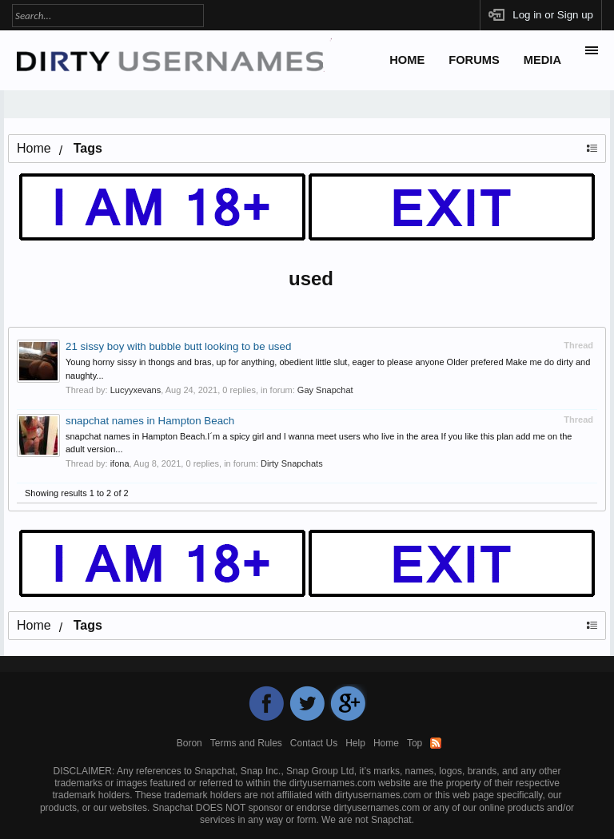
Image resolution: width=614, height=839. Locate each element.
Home (407, 60)
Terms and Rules (246, 743)
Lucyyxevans (135, 390)
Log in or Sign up (552, 15)
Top (414, 743)
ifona (120, 463)
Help (355, 743)
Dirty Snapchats (292, 463)
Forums (474, 60)
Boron (189, 743)
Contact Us (313, 743)
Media (542, 60)
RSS (435, 743)
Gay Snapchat (325, 390)
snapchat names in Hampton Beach (150, 421)
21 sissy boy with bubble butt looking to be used (178, 346)
